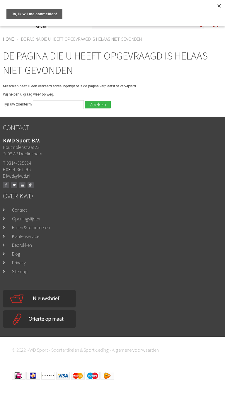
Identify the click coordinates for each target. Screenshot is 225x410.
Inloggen (209, 5)
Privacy (19, 263)
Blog (16, 254)
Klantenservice (25, 236)
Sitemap (20, 271)
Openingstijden (26, 219)
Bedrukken (22, 245)
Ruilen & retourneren (31, 227)
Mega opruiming (170, 8)
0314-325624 (129, 8)
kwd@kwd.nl (18, 176)
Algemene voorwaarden (135, 350)
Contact (19, 210)
